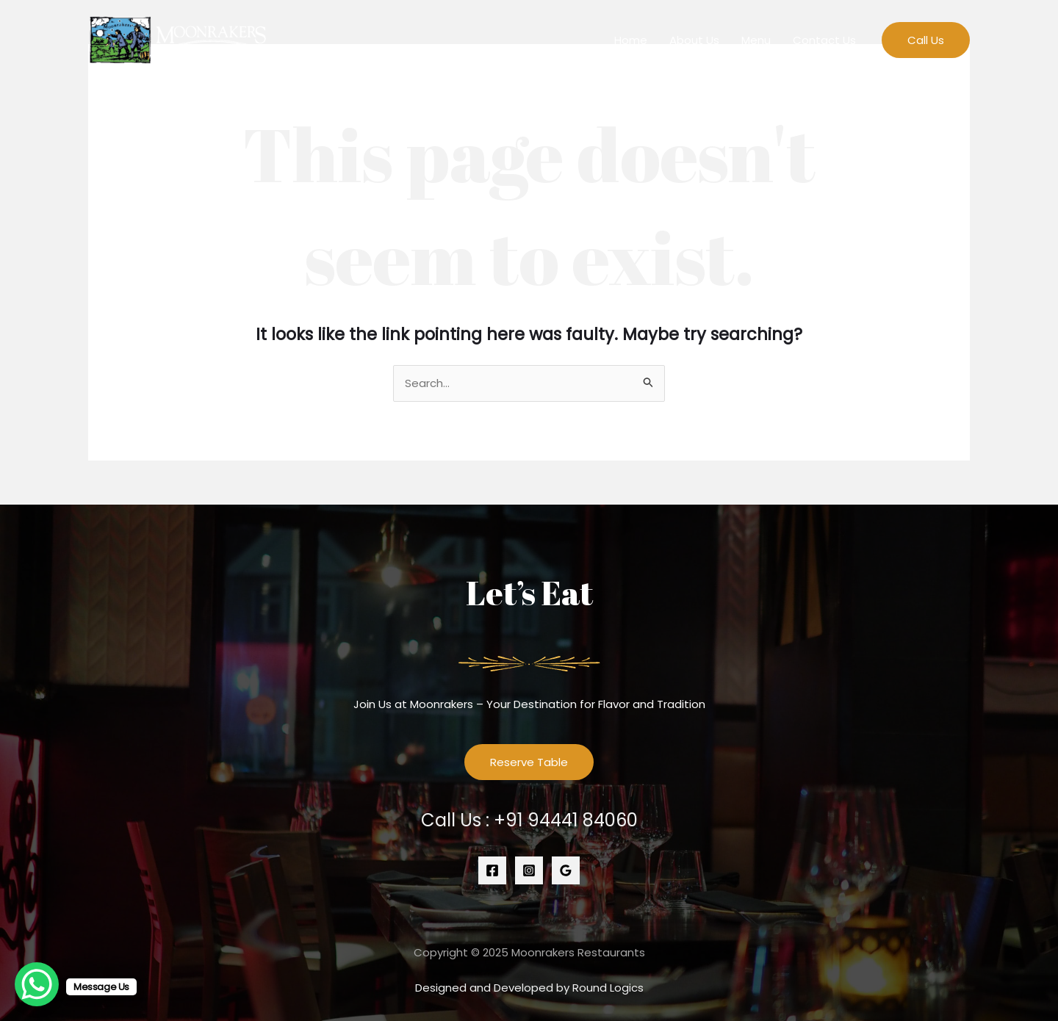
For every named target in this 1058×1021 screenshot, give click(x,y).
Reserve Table (529, 762)
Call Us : (529, 820)
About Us (694, 40)
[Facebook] (492, 870)
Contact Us (824, 40)
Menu (756, 40)
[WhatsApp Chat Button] (37, 984)
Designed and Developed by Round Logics (529, 987)
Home (630, 40)
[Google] (566, 870)
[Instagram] (529, 870)
